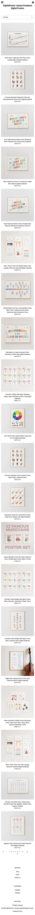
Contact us (17, 878)
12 (27, 852)
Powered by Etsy (17, 911)
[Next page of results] (17, 854)
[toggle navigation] (2, 2)
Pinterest (17, 893)
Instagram (17, 890)
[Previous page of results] (3, 851)
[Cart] (33, 2)
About (17, 875)
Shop (17, 872)
